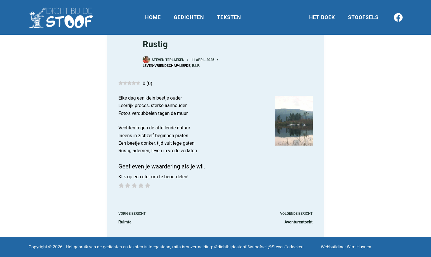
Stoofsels (363, 17)
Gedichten (189, 17)
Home (153, 17)
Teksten (229, 17)
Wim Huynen (359, 246)
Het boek (322, 17)
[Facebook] (398, 17)
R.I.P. (196, 66)
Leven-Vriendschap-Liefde (166, 66)
